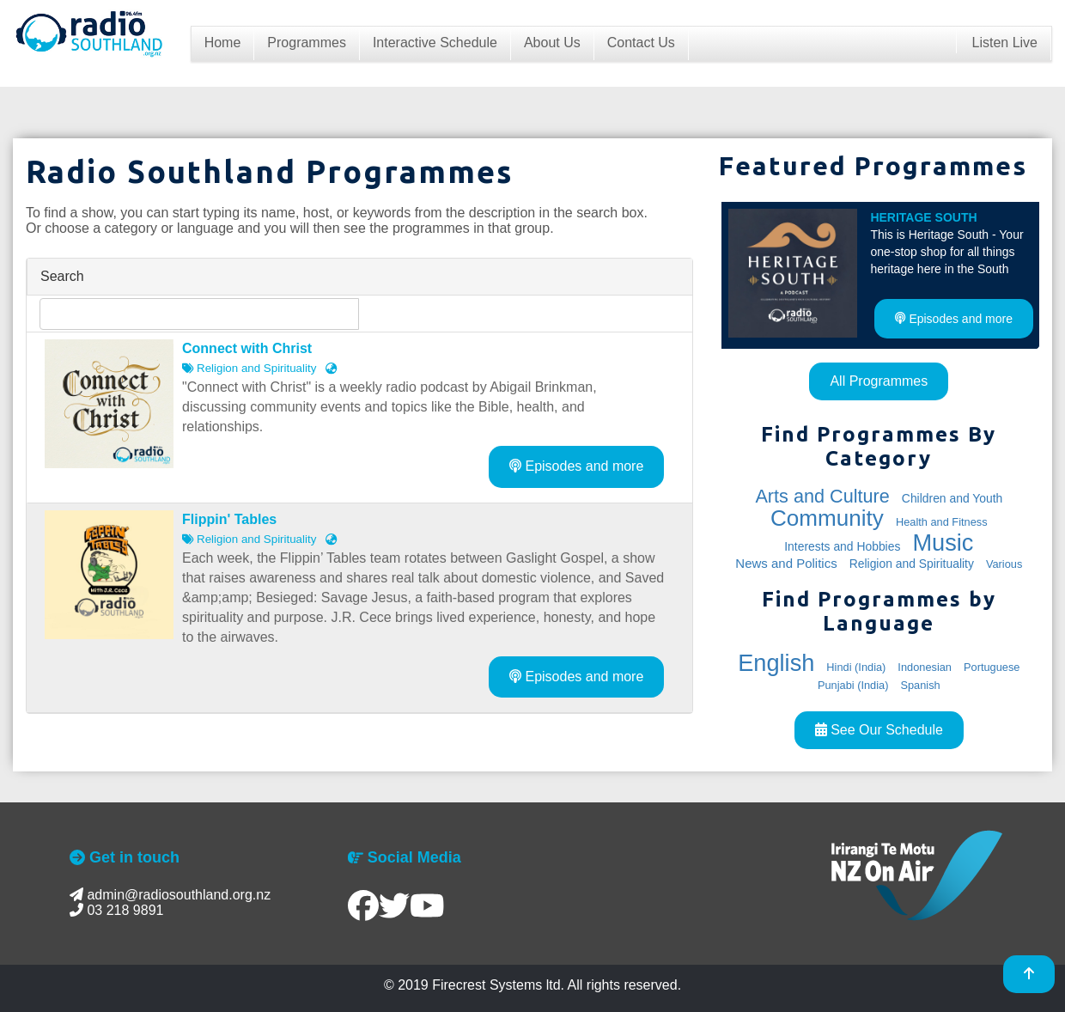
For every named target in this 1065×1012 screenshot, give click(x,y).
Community (827, 518)
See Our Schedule (879, 729)
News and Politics (786, 563)
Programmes (306, 42)
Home (222, 42)
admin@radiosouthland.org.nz (170, 894)
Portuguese (991, 667)
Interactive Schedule (435, 42)
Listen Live (1004, 42)
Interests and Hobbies (842, 546)
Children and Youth (952, 498)
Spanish (920, 685)
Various (1004, 564)
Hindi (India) (855, 667)
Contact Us (641, 42)
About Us (552, 42)
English (776, 662)
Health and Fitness (942, 521)
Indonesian (925, 667)
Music (942, 542)
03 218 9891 (116, 910)
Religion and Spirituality (911, 563)
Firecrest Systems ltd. (498, 985)
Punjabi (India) (853, 685)
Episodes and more (576, 466)
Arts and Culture (822, 496)
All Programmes (879, 381)
